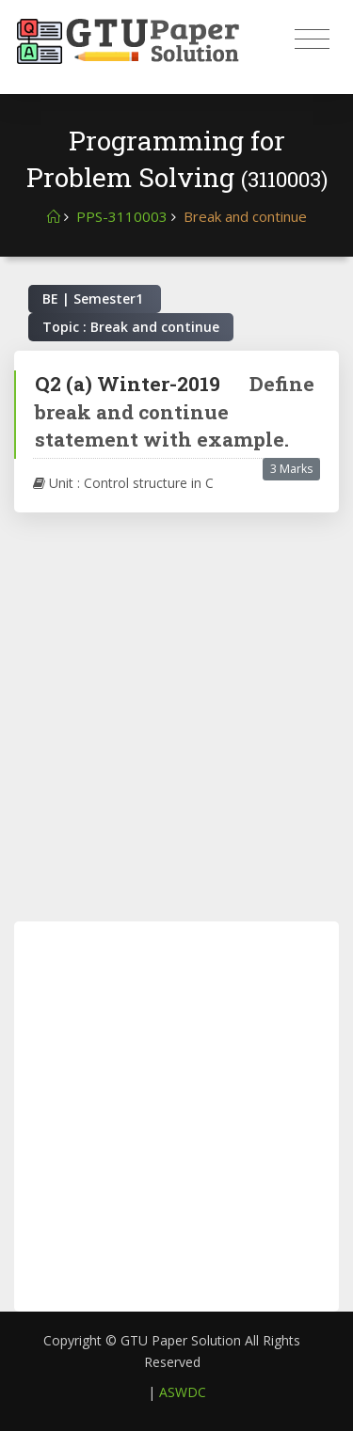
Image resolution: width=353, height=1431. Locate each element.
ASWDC (182, 1392)
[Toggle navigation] (312, 39)
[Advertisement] (176, 717)
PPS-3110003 (122, 216)
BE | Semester (94, 298)
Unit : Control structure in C (123, 483)
